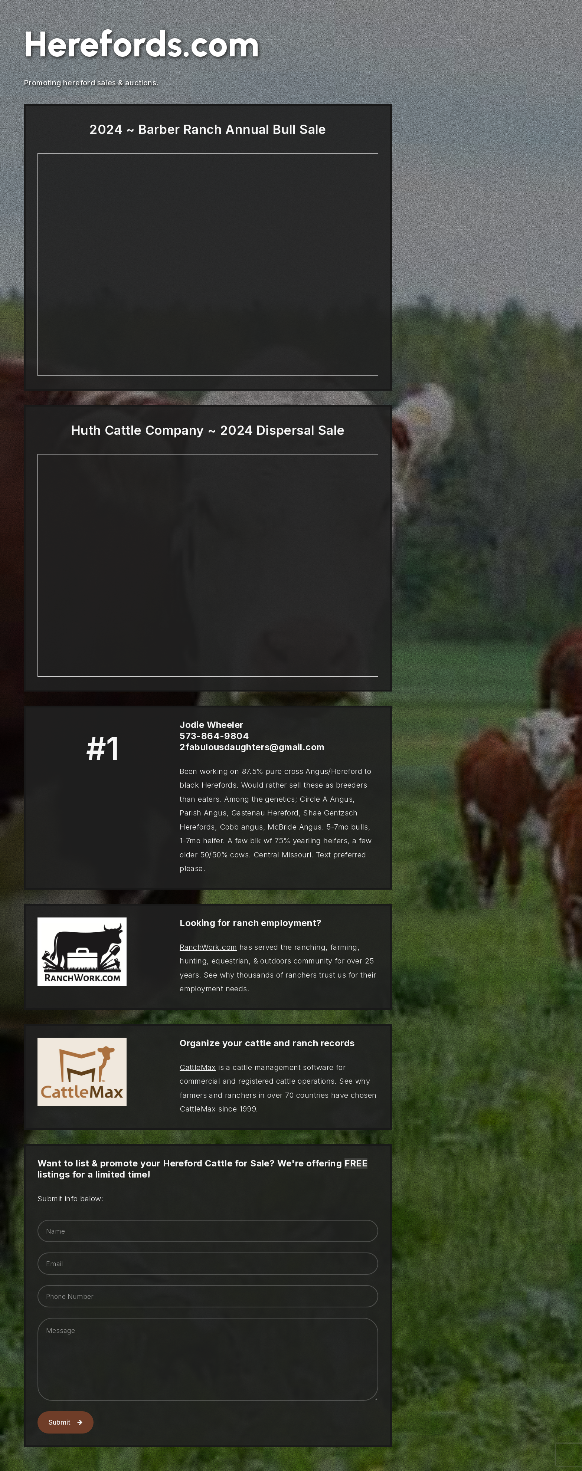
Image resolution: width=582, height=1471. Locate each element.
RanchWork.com (208, 947)
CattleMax (198, 1067)
